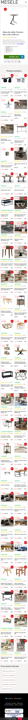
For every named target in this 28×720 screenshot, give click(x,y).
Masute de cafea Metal (9, 680)
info (12, 95)
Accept (20, 718)
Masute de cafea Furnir (9, 671)
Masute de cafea (7, 689)
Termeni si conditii (11, 703)
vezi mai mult (20, 44)
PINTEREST (18, 698)
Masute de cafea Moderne (10, 684)
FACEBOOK (9, 698)
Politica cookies (18, 705)
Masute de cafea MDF (9, 675)
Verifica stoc (16, 56)
